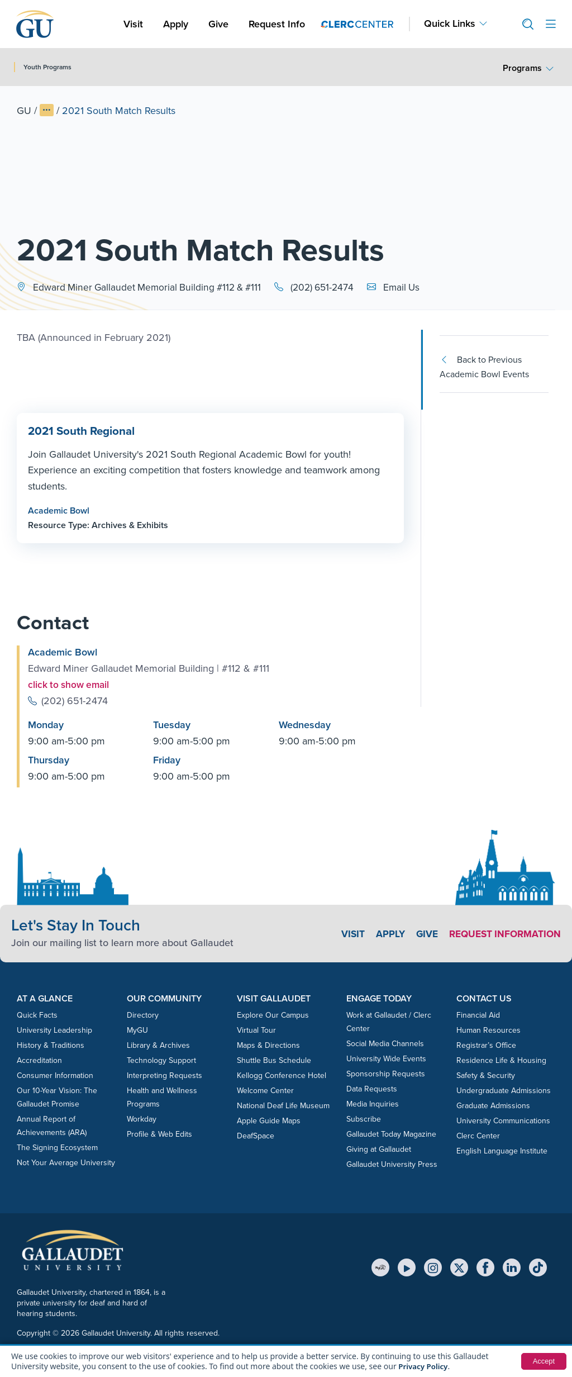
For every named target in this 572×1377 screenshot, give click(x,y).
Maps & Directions (268, 1045)
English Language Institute (501, 1150)
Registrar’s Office (486, 1045)
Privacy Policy (424, 1366)
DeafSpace (255, 1135)
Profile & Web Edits (159, 1133)
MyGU (137, 1030)
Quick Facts (37, 1014)
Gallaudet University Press (391, 1164)
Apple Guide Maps (269, 1120)
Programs (522, 67)
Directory (143, 1014)
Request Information (502, 933)
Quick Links (449, 24)
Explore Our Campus (273, 1014)
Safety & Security (485, 1075)
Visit (133, 24)
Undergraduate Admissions (503, 1090)
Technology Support (161, 1060)
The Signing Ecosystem (57, 1147)
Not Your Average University (66, 1162)
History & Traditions (50, 1045)
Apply (178, 23)
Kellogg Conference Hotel (281, 1075)
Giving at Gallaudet (378, 1149)
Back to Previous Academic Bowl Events (484, 367)
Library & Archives (158, 1045)
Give (218, 24)
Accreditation (39, 1060)
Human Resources (488, 1030)
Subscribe (363, 1118)
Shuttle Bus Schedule (274, 1060)
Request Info (277, 24)
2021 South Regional (80, 430)
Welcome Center (265, 1090)
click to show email (70, 684)
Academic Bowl (58, 510)
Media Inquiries (372, 1103)
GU (24, 110)
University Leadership (54, 1030)
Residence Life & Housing (501, 1060)
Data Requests (371, 1088)
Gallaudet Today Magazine (391, 1133)
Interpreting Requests (164, 1075)
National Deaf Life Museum (283, 1105)
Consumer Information (55, 1075)
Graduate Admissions (493, 1105)
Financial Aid (478, 1014)
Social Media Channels (385, 1043)
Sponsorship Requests (385, 1073)
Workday (141, 1118)
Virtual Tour (256, 1030)
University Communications (503, 1120)
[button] (523, 24)
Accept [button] (543, 1361)
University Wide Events (386, 1058)
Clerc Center (478, 1135)
